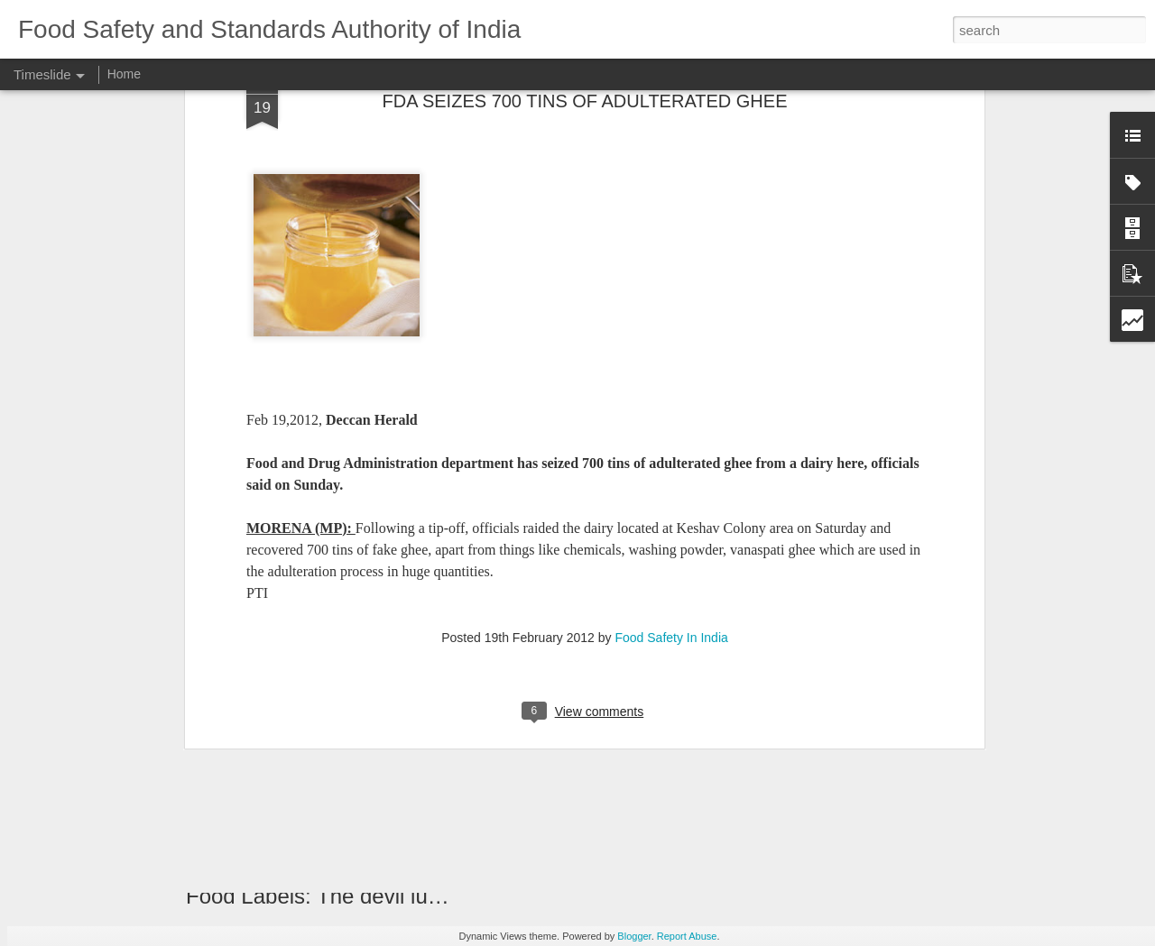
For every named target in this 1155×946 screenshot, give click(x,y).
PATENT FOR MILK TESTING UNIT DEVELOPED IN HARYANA (716, 718)
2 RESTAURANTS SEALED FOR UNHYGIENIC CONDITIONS (930, 767)
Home (124, 74)
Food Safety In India (670, 379)
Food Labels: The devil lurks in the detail (379, 896)
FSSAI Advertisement (814, 830)
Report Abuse (687, 936)
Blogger (634, 936)
